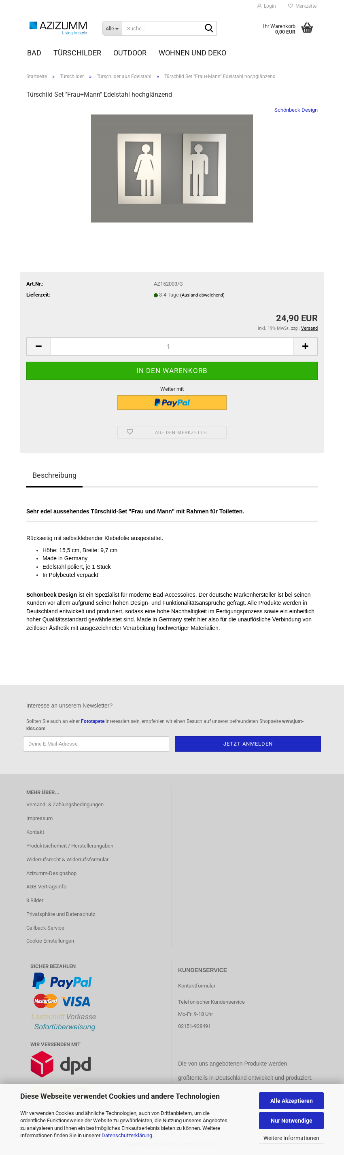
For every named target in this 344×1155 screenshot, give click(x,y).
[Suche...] (112, 28)
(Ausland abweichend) (202, 295)
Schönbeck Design (296, 110)
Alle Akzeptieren (291, 1101)
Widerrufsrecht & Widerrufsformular (67, 859)
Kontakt (35, 832)
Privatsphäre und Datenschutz (60, 914)
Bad (34, 53)
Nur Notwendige (291, 1120)
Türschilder (77, 53)
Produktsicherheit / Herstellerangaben (69, 846)
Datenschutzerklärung (127, 1135)
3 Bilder (34, 900)
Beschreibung (54, 475)
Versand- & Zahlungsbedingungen (65, 804)
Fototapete (92, 721)
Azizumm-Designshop (51, 873)
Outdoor (130, 53)
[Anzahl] (172, 346)
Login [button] (266, 6)
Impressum (39, 818)
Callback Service (45, 928)
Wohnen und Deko (192, 53)
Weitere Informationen (291, 1138)
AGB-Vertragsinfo (46, 887)
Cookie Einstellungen (50, 941)
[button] (38, 346)
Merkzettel (303, 6)
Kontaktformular (196, 986)
